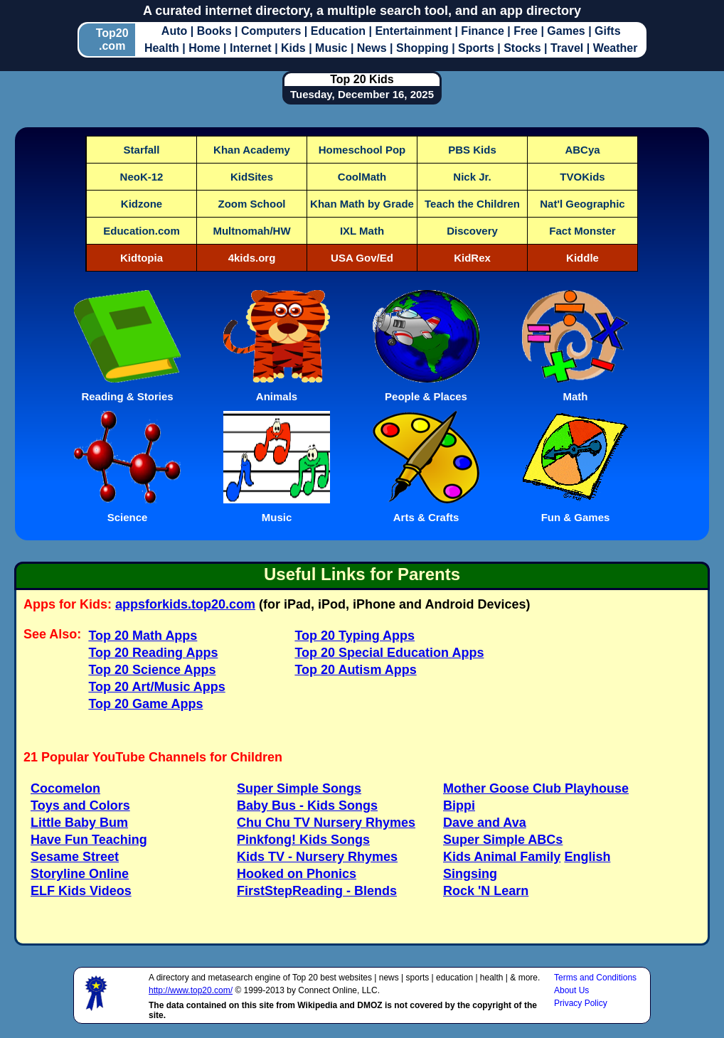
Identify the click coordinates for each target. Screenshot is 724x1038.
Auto (176, 31)
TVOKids (582, 177)
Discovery (472, 231)
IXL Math (362, 231)
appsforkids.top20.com (185, 604)
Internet (252, 48)
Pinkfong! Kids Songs (303, 840)
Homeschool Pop (362, 150)
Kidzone (141, 204)
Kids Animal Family (501, 857)
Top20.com (112, 39)
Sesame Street (75, 857)
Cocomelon (65, 788)
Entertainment (414, 31)
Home (205, 48)
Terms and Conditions (595, 978)
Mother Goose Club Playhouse (536, 788)
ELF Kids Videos (81, 891)
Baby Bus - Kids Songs (307, 805)
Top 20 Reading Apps (153, 653)
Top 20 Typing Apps (354, 635)
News (373, 48)
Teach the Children (472, 204)
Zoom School (252, 204)
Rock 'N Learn (485, 891)
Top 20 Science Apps (151, 670)
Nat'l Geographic (582, 204)
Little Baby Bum (79, 822)
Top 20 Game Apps (145, 704)
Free (527, 31)
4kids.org (252, 258)
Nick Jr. (472, 177)
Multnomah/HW (251, 231)
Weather (615, 48)
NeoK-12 (142, 177)
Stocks (524, 48)
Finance (484, 31)
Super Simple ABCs (503, 840)
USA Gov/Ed (362, 258)
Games (567, 31)
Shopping (424, 48)
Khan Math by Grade (362, 204)
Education (340, 31)
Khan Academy (251, 150)
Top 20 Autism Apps (355, 670)
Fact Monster (582, 231)
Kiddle (582, 258)
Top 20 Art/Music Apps (156, 687)
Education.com (141, 231)
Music (333, 48)
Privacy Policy (580, 1003)
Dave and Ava (484, 822)
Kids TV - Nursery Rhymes (317, 857)
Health (163, 48)
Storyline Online (80, 874)
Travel (568, 48)
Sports (477, 48)
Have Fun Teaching (89, 840)
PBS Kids (472, 150)
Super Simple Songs (299, 788)
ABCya (582, 150)
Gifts (607, 31)
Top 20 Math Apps (142, 635)
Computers (272, 31)
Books (216, 31)
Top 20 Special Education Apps (389, 653)
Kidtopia (141, 258)
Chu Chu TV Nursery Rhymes (326, 822)
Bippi (459, 805)
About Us (571, 990)
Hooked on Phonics (296, 874)
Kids (295, 48)
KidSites (251, 177)
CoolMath (362, 177)
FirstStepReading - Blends (317, 891)
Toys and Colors (80, 805)
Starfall (142, 150)
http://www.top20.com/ (191, 990)
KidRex (472, 258)
